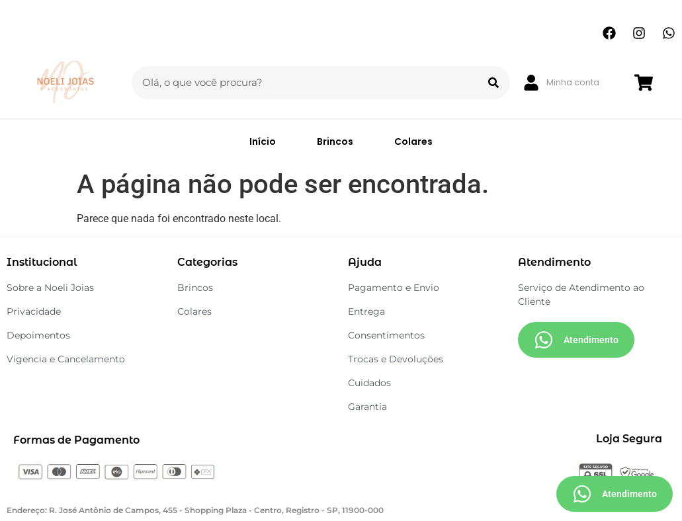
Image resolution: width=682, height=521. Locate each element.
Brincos (335, 141)
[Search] (493, 82)
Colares (413, 141)
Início (262, 141)
